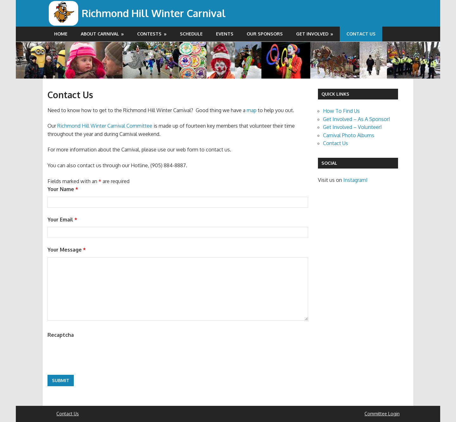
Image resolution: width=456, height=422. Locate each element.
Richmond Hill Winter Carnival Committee (104, 126)
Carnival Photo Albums (348, 135)
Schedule (191, 33)
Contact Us (361, 33)
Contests (149, 33)
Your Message (67, 249)
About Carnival (100, 33)
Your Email (62, 219)
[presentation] (96, 354)
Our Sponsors (265, 33)
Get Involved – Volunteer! (352, 127)
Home (60, 33)
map (251, 110)
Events (224, 33)
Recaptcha (61, 335)
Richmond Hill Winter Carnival (154, 13)
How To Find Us (341, 111)
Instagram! (355, 180)
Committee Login (382, 413)
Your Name (63, 189)
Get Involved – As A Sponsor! (356, 119)
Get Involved (312, 33)
